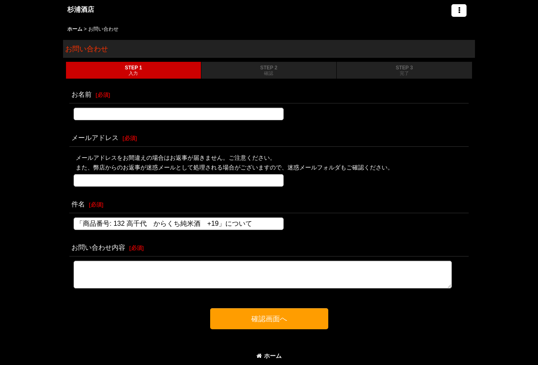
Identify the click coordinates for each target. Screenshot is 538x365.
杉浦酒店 (80, 9)
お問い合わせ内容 (98, 247)
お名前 (81, 94)
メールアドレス (95, 137)
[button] (459, 10)
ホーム (269, 355)
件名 (78, 204)
